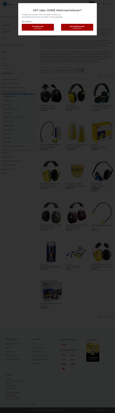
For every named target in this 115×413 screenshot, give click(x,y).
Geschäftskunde (77, 27)
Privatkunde (38, 27)
